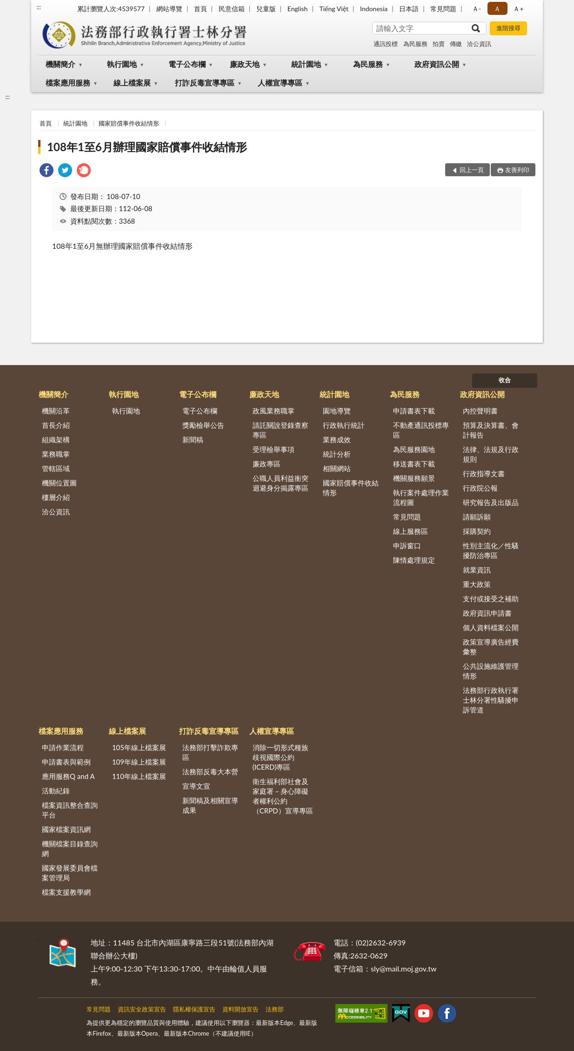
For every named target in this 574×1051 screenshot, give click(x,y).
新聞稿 (192, 439)
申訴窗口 (407, 545)
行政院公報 (480, 488)
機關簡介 (60, 64)
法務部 (275, 1009)
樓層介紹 (56, 497)
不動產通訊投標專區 (421, 430)
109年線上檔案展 (139, 762)
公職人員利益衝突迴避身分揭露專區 (280, 483)
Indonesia (373, 9)
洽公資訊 (479, 43)
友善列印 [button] (517, 169)
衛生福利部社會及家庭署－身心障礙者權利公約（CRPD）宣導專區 (283, 796)
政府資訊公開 (436, 64)
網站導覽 (169, 9)
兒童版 (266, 9)
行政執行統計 (344, 425)
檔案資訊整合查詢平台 (70, 810)
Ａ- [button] (476, 9)
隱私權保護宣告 (194, 1009)
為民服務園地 (414, 449)
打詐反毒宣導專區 (204, 82)
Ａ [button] (497, 9)
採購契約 (477, 531)
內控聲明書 (480, 410)
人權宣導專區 (280, 82)
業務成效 (337, 439)
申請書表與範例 (66, 762)
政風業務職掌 (273, 410)
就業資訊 (477, 569)
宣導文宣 (196, 786)
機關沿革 (56, 410)
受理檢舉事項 (273, 449)
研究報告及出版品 (491, 502)
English (297, 9)
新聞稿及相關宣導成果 (210, 805)
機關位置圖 (59, 483)
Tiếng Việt (333, 9)
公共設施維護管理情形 (491, 671)
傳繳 (456, 43)
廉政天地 (245, 64)
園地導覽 (337, 410)
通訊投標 (386, 43)
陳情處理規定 (414, 560)
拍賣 (439, 43)
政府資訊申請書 (487, 613)
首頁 (200, 9)
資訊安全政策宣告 (142, 1009)
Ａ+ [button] (518, 9)
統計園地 (306, 64)
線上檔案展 (132, 82)
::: (38, 7)
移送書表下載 (414, 463)
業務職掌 (56, 454)
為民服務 (415, 43)
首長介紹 (56, 425)
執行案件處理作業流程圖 (421, 497)
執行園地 (122, 64)
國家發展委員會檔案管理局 (70, 873)
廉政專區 (266, 463)
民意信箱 (232, 9)
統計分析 (337, 454)
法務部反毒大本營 (210, 771)
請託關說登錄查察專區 (280, 430)
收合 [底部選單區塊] (505, 380)
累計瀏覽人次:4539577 (111, 9)
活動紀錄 (56, 790)
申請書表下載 (414, 410)
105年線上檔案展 (139, 747)
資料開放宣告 (240, 1009)
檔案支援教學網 (66, 892)
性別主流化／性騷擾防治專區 (491, 550)
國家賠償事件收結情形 (129, 123)
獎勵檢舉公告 (203, 425)
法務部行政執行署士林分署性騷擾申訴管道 (491, 700)
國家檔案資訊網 (66, 829)
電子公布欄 (187, 64)
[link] (46, 171)
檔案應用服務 (68, 82)
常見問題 (443, 9)
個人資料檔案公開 (491, 627)
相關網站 (337, 468)
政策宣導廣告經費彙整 (491, 647)
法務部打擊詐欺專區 (210, 752)
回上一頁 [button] (472, 169)
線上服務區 (410, 531)
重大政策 (477, 584)
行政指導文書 (484, 473)
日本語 (409, 9)
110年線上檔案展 (139, 776)
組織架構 (56, 439)
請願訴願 (477, 516)
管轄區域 (56, 468)
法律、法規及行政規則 (491, 454)
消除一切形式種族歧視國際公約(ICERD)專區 (280, 757)
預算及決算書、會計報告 (491, 430)
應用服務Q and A (68, 776)
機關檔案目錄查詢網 (70, 848)
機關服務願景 (414, 478)
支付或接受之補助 (491, 598)
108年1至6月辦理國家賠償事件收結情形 (147, 146)
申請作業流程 (63, 747)
